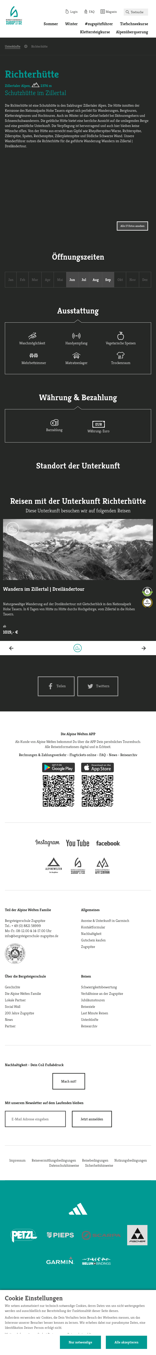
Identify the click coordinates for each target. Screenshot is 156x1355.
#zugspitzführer (99, 23)
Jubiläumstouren (93, 1000)
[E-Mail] (35, 1119)
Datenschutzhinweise (64, 1165)
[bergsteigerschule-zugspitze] (78, 872)
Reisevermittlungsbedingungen (54, 1160)
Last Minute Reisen (94, 1013)
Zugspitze (88, 946)
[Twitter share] (97, 686)
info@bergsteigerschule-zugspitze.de (31, 935)
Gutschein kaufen (93, 940)
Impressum (17, 1160)
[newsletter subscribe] (92, 1119)
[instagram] (47, 846)
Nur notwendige (80, 1342)
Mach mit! (68, 1081)
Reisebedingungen (95, 1160)
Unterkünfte (12, 46)
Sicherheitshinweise (99, 1165)
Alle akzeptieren (126, 1342)
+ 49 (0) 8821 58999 (26, 925)
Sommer (51, 23)
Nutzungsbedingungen (130, 1160)
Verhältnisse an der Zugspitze (102, 993)
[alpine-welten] (53, 872)
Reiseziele (88, 1006)
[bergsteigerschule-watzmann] (102, 872)
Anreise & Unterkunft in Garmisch (105, 920)
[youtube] (78, 846)
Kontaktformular (93, 927)
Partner (10, 1026)
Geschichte (12, 987)
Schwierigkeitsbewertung (99, 987)
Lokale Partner (15, 1000)
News (9, 1019)
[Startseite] (14, 16)
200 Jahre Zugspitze (19, 1013)
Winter (71, 23)
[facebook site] (108, 846)
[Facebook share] (56, 686)
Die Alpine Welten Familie (23, 993)
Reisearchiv (89, 1026)
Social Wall (12, 1006)
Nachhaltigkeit (91, 933)
